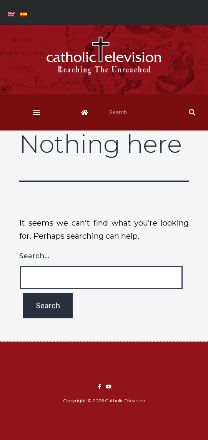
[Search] (192, 112)
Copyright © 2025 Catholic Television (104, 400)
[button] (36, 112)
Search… (34, 256)
